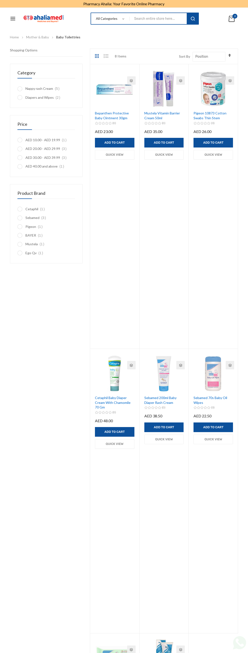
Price (22, 124)
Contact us (192, 616)
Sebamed (37, 218)
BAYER (35, 235)
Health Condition (141, 487)
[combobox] (159, 18)
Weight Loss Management (30, 542)
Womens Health (22, 558)
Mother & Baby (38, 37)
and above (46, 166)
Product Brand (31, 193)
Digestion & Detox (24, 584)
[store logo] (43, 18)
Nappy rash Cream (44, 88)
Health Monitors (22, 567)
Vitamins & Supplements (146, 461)
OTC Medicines (139, 470)
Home (15, 37)
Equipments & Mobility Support (151, 478)
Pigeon (35, 227)
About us (53, 616)
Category (26, 72)
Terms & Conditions (108, 616)
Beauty (133, 495)
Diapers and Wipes (44, 97)
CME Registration (23, 592)
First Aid (16, 575)
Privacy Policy (77, 616)
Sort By (184, 56)
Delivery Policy (167, 616)
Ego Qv (35, 253)
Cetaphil (36, 209)
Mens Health (19, 550)
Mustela (36, 244)
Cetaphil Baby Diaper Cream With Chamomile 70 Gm (113, 223)
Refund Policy (139, 616)
